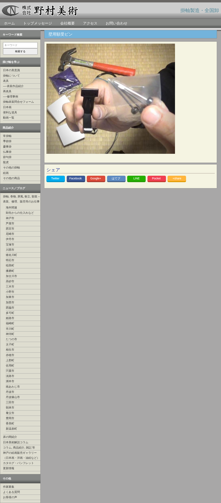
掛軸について (11, 75)
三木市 (10, 286)
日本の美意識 (11, 70)
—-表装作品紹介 (13, 86)
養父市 (10, 413)
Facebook (75, 178)
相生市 (10, 349)
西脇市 (10, 307)
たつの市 (11, 339)
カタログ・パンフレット (18, 463)
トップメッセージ (37, 23)
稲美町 (10, 265)
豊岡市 (10, 418)
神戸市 (10, 218)
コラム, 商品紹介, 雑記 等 (19, 447)
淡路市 (10, 376)
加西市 (10, 302)
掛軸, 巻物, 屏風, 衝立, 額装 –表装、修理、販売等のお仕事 (21, 199)
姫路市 (10, 318)
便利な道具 (10, 112)
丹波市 (10, 391)
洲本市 (10, 381)
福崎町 (10, 323)
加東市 (10, 297)
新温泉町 (11, 428)
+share (177, 178)
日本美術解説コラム (15, 442)
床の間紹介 (10, 436)
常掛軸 (7, 136)
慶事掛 (7, 146)
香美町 (10, 423)
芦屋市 (10, 223)
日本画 (7, 107)
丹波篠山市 (13, 397)
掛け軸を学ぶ (11, 62)
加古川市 (11, 276)
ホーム (9, 23)
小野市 (10, 291)
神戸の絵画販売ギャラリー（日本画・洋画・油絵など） (21, 455)
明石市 (10, 260)
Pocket (156, 178)
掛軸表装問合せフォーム (18, 101)
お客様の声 (10, 497)
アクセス (90, 23)
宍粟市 (10, 370)
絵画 (6, 173)
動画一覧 (8, 117)
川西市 (10, 249)
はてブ (116, 178)
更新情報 (8, 468)
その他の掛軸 (11, 167)
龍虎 (6, 162)
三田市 (10, 402)
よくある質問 (11, 492)
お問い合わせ (116, 23)
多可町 (10, 312)
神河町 (10, 334)
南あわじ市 (13, 386)
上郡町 (10, 360)
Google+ (96, 178)
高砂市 (10, 281)
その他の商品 (11, 178)
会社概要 (67, 23)
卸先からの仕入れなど (20, 212)
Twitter (55, 178)
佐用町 (10, 365)
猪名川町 (11, 255)
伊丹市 (10, 239)
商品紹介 (8, 127)
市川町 (10, 328)
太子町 (10, 344)
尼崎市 (10, 233)
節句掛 (7, 157)
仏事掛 (7, 151)
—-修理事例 (10, 96)
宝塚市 (10, 244)
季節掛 (7, 141)
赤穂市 (10, 355)
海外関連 (11, 207)
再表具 (7, 91)
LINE (136, 178)
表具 (6, 80)
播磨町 (10, 270)
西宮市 (10, 228)
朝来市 (10, 407)
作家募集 (8, 486)
